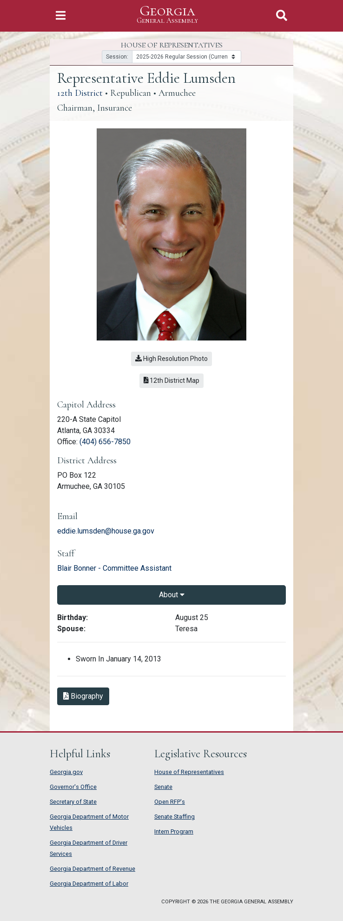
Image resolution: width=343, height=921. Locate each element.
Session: (117, 56)
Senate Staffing (174, 816)
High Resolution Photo (171, 358)
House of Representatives (189, 771)
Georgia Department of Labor (89, 883)
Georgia (167, 15)
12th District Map (172, 380)
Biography (83, 696)
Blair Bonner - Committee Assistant (114, 568)
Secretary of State (73, 801)
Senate (163, 786)
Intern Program (173, 831)
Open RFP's (169, 801)
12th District (80, 93)
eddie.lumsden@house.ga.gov (105, 531)
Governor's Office (73, 786)
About (172, 594)
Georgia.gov (66, 771)
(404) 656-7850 (105, 441)
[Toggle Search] (281, 15)
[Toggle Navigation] (61, 15)
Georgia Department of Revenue (92, 868)
